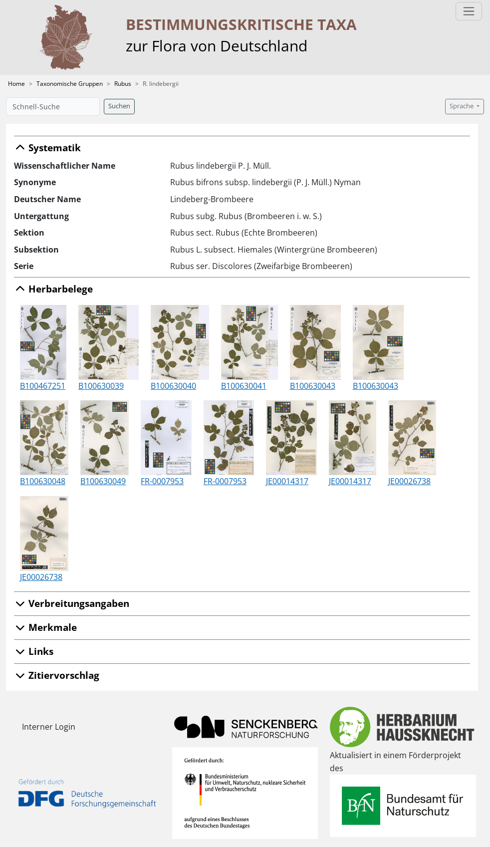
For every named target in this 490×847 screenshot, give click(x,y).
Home (16, 83)
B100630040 (173, 385)
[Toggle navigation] (469, 11)
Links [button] (33, 651)
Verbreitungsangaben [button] (71, 603)
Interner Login (48, 726)
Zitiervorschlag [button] (56, 675)
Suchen (119, 106)
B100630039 (101, 385)
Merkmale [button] (45, 627)
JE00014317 (287, 481)
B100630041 (243, 385)
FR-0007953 (162, 481)
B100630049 (103, 481)
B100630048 (42, 481)
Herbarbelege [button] (53, 288)
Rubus (122, 83)
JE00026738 (409, 481)
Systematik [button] (47, 147)
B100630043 (312, 385)
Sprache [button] (462, 106)
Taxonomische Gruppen (69, 83)
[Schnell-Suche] (53, 106)
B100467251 (42, 385)
